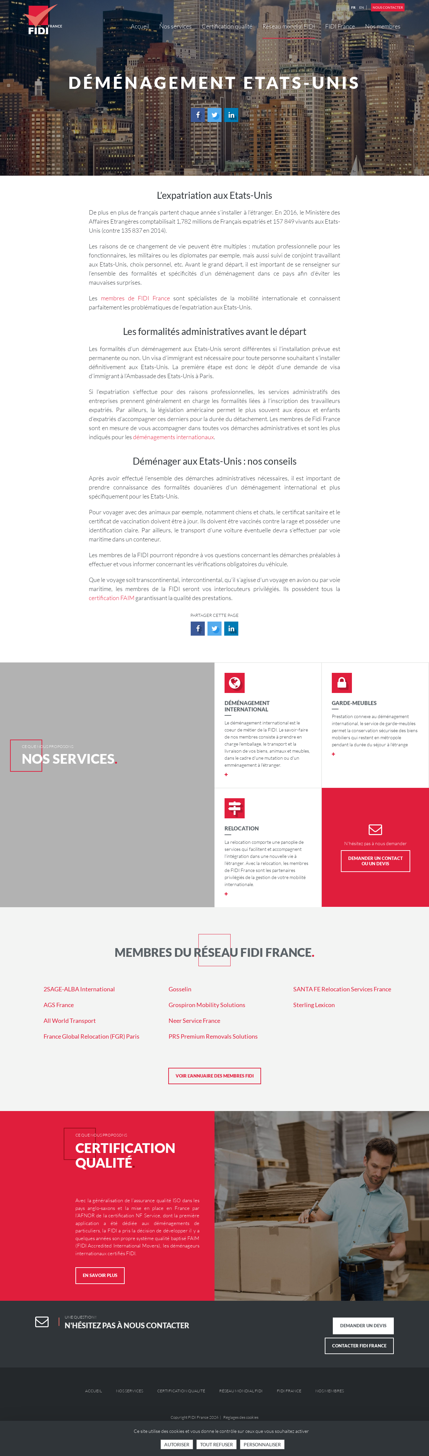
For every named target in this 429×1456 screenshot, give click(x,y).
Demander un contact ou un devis (375, 861)
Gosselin (180, 989)
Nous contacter (388, 7)
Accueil (140, 26)
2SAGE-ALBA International (79, 989)
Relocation (242, 828)
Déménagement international (247, 706)
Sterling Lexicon (314, 1004)
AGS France (59, 1004)
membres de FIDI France (135, 298)
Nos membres (383, 26)
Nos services (175, 26)
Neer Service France (194, 1020)
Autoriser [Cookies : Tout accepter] (176, 1444)
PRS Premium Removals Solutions (213, 1036)
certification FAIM (111, 597)
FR (353, 7)
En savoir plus (100, 1275)
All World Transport (70, 1020)
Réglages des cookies (240, 1417)
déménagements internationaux (173, 437)
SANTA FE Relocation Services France (342, 989)
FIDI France (340, 26)
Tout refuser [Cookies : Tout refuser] (216, 1444)
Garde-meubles (354, 703)
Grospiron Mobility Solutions (207, 1004)
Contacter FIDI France (359, 1345)
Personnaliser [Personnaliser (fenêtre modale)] (262, 1444)
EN (361, 7)
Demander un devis (363, 1325)
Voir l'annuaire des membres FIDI (215, 1076)
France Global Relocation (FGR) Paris (91, 1036)
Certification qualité (227, 26)
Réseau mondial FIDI (288, 26)
